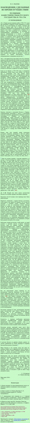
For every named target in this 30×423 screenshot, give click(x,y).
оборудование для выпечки (21, 419)
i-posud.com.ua (17, 420)
